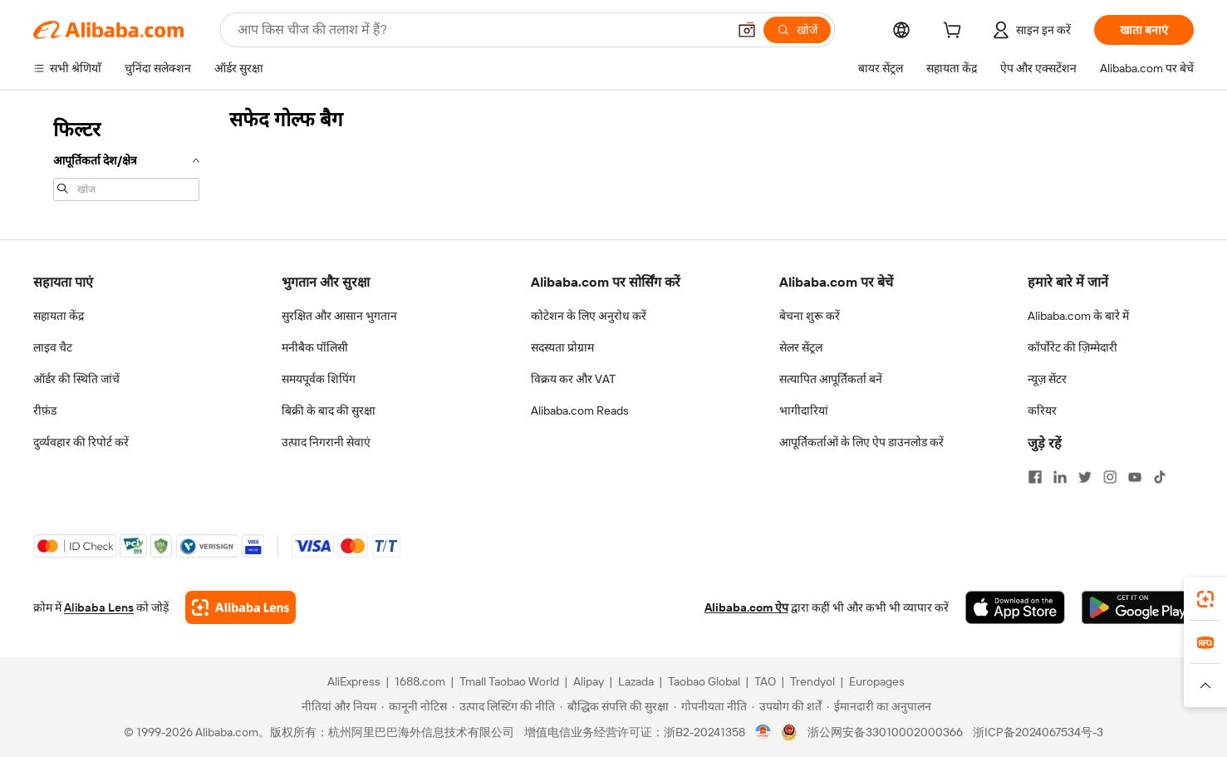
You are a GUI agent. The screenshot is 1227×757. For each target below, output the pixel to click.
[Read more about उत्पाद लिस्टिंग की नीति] (503, 706)
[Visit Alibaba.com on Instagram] (1109, 476)
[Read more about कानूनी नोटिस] (414, 706)
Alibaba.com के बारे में (1078, 315)
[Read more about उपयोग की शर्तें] (787, 706)
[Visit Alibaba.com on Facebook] (1035, 476)
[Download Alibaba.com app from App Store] (1015, 607)
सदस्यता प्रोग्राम (562, 347)
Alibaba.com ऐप (746, 607)
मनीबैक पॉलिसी (315, 347)
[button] (747, 30)
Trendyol (812, 681)
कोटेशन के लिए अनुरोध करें (588, 315)
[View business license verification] (763, 732)
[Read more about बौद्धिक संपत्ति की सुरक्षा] (614, 706)
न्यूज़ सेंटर (1047, 379)
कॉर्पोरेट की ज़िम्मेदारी (1072, 347)
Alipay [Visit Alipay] (588, 681)
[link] (1205, 599)
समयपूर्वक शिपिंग (319, 379)
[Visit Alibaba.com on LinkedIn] (1060, 476)
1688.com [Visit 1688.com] (420, 681)
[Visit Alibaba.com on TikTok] (1159, 476)
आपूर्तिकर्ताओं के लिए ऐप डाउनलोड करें (861, 442)
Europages (877, 681)
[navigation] (126, 158)
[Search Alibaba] (481, 30)
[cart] (955, 32)
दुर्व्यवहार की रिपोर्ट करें (81, 442)
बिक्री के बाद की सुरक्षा (328, 410)
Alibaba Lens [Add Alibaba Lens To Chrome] (99, 607)
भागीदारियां (803, 410)
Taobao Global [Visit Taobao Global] (704, 681)
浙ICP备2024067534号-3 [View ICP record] (1038, 732)
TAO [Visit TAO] (765, 681)
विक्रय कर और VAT (573, 379)
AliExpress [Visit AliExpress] (353, 681)
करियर (1042, 410)
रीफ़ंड (44, 410)
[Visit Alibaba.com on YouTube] (1134, 476)
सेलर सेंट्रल (800, 347)
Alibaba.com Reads (580, 410)
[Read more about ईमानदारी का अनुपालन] (879, 706)
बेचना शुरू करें (809, 315)
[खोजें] (797, 30)
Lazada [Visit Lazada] (636, 681)
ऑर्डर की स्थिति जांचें (76, 379)
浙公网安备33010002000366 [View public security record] (885, 732)
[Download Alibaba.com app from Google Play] (1138, 607)
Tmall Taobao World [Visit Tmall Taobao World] (509, 681)
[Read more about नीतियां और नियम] (336, 706)
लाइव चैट (52, 347)
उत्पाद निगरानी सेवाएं (326, 442)
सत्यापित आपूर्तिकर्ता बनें (830, 379)
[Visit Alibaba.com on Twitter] (1084, 476)
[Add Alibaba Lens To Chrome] (240, 607)
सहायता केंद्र (58, 315)
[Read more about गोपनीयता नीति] (710, 706)
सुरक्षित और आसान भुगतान (339, 315)
